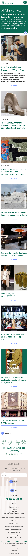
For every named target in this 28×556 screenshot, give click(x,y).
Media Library (14, 535)
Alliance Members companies (14, 526)
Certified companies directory (14, 529)
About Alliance (14, 520)
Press (12, 490)
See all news (5, 433)
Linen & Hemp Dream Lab (14, 538)
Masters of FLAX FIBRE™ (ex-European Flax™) (13, 517)
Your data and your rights (14, 548)
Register (12, 481)
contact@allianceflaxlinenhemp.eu (14, 513)
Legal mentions (14, 550)
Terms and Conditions (14, 553)
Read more (14, 85)
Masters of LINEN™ (14, 523)
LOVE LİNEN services (14, 532)
